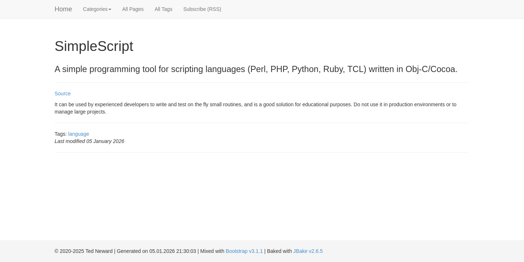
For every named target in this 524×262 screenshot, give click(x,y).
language (78, 134)
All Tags (163, 9)
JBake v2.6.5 (308, 251)
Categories (97, 9)
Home (63, 9)
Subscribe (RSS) (202, 9)
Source (63, 93)
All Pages (133, 9)
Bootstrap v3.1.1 (244, 251)
